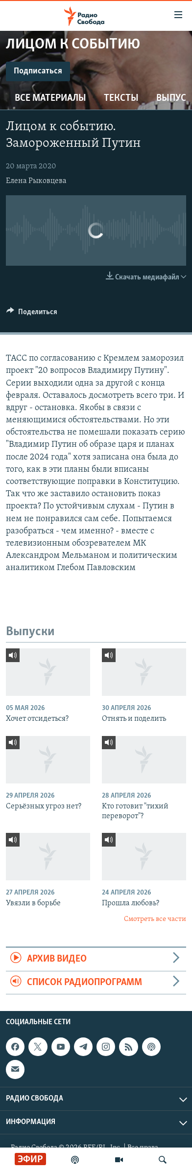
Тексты (121, 98)
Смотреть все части (155, 919)
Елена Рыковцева (36, 181)
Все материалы (50, 98)
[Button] (31, 314)
